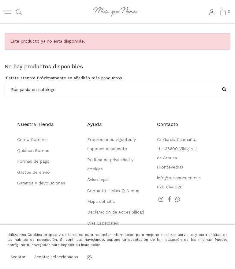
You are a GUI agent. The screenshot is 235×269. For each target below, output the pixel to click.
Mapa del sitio (101, 201)
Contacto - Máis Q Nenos (113, 190)
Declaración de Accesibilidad (115, 212)
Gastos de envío (33, 172)
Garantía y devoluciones (41, 182)
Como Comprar (32, 139)
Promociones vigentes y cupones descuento (111, 144)
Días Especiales (102, 223)
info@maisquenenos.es (180, 177)
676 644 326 (169, 186)
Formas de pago (33, 161)
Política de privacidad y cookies (110, 164)
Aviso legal (98, 179)
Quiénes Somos (33, 150)
